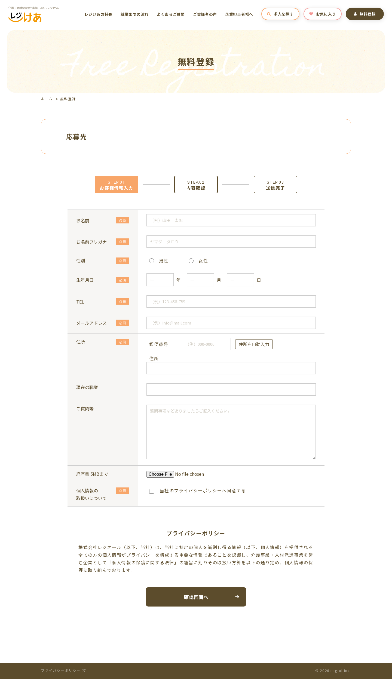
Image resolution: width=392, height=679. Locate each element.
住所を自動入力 (254, 344)
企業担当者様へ (239, 14)
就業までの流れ (135, 14)
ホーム (47, 98)
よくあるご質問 (171, 14)
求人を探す (280, 14)
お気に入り (322, 14)
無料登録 (365, 14)
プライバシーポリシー (63, 670)
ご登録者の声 (205, 14)
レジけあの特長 (98, 14)
